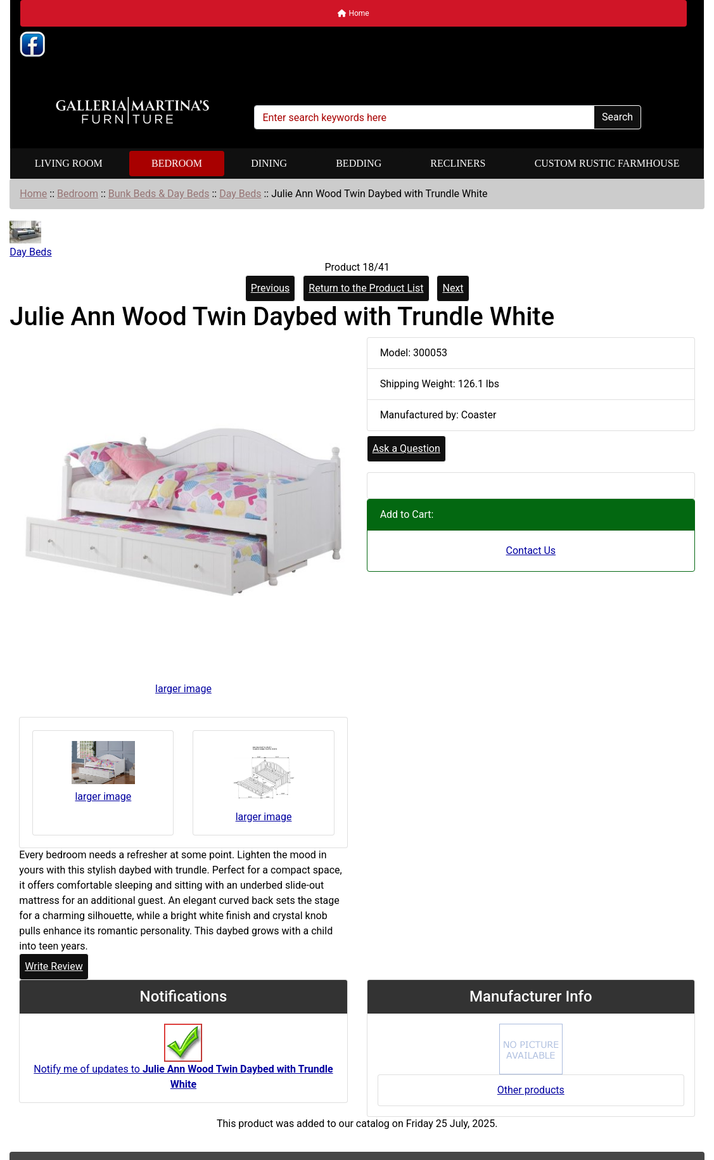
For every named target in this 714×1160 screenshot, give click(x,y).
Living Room (69, 163)
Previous (270, 288)
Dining (269, 163)
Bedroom (176, 163)
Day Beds (240, 194)
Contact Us (531, 551)
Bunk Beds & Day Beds (159, 194)
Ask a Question (406, 448)
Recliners (457, 163)
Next (452, 288)
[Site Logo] (132, 111)
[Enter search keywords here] (424, 117)
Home (353, 13)
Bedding (358, 163)
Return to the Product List (366, 288)
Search (617, 117)
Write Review (53, 966)
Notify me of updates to (183, 1063)
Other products (530, 1090)
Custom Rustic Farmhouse (607, 163)
